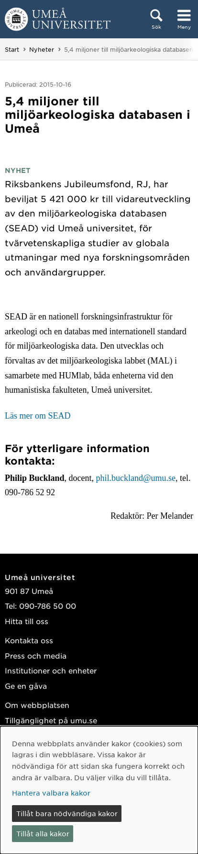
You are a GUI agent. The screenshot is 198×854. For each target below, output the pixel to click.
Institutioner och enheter (51, 670)
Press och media (35, 655)
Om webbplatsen (37, 704)
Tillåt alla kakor (42, 833)
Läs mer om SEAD (37, 416)
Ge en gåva (26, 685)
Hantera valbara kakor (51, 792)
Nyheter (41, 49)
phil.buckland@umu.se (136, 478)
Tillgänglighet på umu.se (51, 720)
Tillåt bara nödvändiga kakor (67, 813)
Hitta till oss (26, 621)
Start (12, 49)
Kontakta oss (29, 640)
